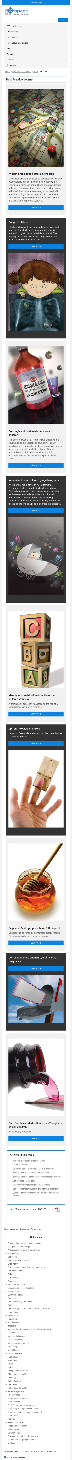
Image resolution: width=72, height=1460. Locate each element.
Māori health (13, 1333)
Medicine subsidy (15, 1340)
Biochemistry (13, 1253)
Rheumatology (14, 1429)
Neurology (12, 1360)
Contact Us (24, 1229)
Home (7, 72)
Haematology (13, 1312)
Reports (10, 54)
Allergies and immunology (19, 1246)
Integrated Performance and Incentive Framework (29, 1329)
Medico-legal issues (16, 1346)
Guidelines (12, 1305)
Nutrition (11, 1367)
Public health (13, 1415)
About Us (14, 1229)
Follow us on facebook (16, 1457)
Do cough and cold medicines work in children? (33, 1169)
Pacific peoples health (17, 1388)
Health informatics (16, 1315)
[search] (29, 20)
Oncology (12, 1377)
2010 (35, 72)
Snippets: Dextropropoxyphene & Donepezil (34, 928)
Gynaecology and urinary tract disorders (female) (29, 1308)
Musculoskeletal (15, 1353)
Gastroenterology (15, 1295)
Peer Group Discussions (17, 43)
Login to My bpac (36, 3)
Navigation (16, 26)
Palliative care (14, 1395)
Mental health (14, 1350)
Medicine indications (17, 1336)
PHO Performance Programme (21, 1405)
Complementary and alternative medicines (26, 1267)
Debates (11, 1274)
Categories (12, 37)
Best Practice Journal (21, 72)
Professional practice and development (25, 1412)
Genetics (11, 1298)
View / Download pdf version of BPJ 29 (28, 1209)
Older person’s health (17, 1374)
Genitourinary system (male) (20, 1302)
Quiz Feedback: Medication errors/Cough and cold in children (36, 1194)
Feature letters (14, 1291)
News (10, 1364)
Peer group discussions (18, 1398)
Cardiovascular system (18, 1260)
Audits (10, 48)
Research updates (16, 1422)
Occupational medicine (18, 1371)
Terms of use (36, 1229)
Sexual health (14, 1433)
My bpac (13, 65)
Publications (12, 32)
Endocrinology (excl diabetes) (21, 1288)
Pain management (16, 1391)
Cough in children (18, 222)
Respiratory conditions (17, 1426)
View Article (36, 207)
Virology (11, 1443)
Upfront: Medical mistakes (24, 728)
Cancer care (13, 1257)
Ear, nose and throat (17, 1284)
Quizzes (10, 60)
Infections (12, 1326)
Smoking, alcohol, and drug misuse (23, 1436)
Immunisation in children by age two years (33, 480)
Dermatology (13, 1277)
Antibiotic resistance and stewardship (24, 1250)
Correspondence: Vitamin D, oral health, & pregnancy (36, 1189)
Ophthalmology (14, 1381)
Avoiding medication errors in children (31, 173)
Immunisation (13, 1322)
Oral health (12, 1384)
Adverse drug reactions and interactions (25, 1243)
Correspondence (15, 1271)
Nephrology (13, 1357)
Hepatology (13, 1319)
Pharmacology (14, 1402)
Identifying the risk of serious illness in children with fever (37, 1177)
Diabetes (11, 1281)
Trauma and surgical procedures (22, 1440)
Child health (13, 1264)
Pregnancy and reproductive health (23, 1408)
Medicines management (18, 1343)
